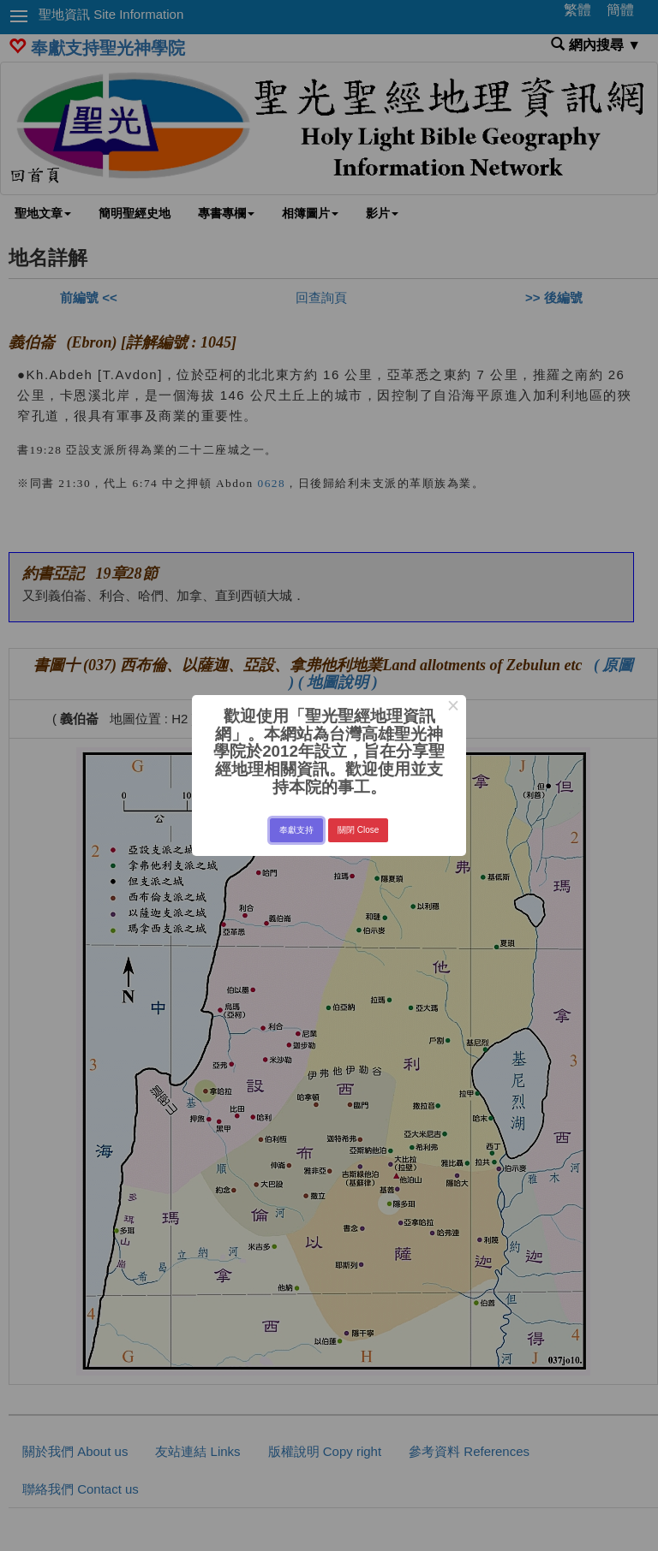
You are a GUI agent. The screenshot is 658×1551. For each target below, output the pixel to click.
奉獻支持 (296, 830)
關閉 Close (358, 830)
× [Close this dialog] (452, 708)
